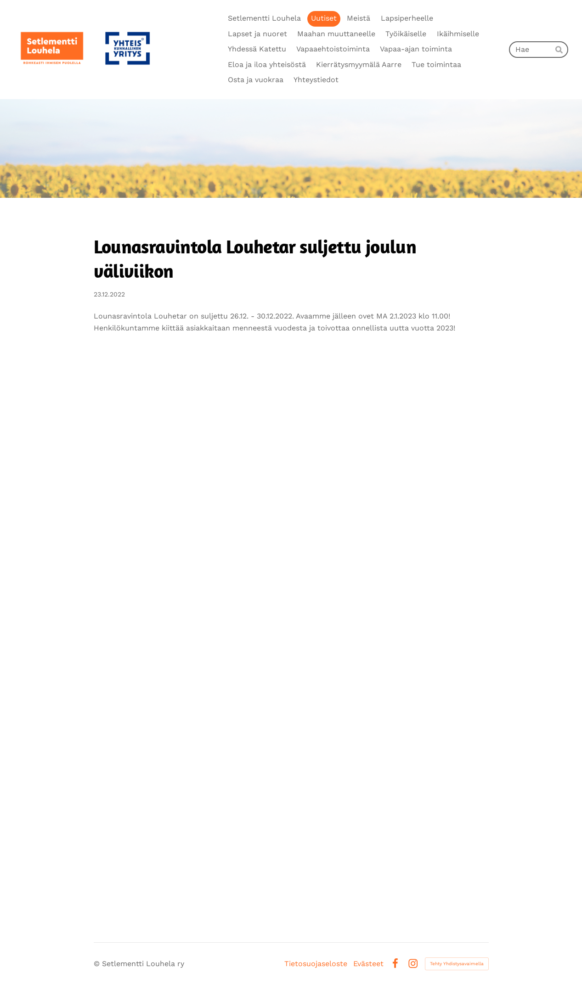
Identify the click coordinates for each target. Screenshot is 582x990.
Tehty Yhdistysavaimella (457, 963)
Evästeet (368, 964)
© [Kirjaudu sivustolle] (98, 963)
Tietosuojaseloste (315, 964)
